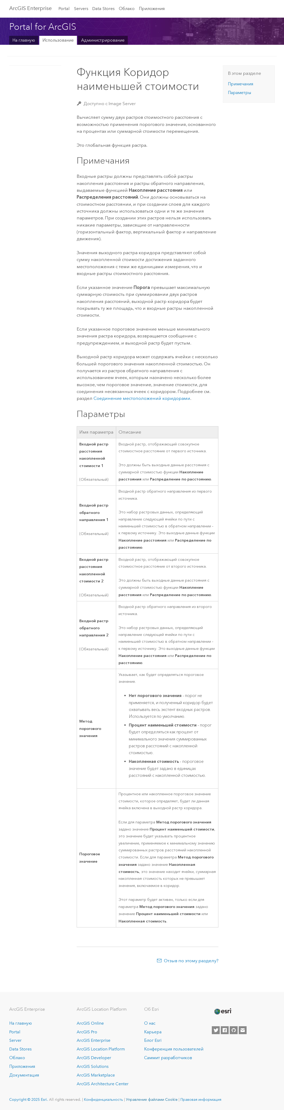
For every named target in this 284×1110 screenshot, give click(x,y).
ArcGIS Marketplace (96, 1075)
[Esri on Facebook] (225, 1030)
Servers (81, 8)
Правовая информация (200, 1099)
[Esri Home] (222, 1011)
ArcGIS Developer (94, 1057)
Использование (58, 40)
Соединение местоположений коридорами (142, 398)
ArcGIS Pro (87, 1031)
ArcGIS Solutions (93, 1066)
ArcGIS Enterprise (30, 8)
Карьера (152, 1031)
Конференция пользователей (173, 1049)
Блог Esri (152, 1040)
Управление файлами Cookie (152, 1099)
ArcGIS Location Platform (101, 1049)
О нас (149, 1023)
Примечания (240, 83)
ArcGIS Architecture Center (103, 1083)
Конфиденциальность (103, 1099)
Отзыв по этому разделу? (191, 960)
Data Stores (103, 8)
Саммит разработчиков (168, 1057)
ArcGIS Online (90, 1023)
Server (15, 1040)
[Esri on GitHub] (234, 1030)
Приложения (152, 8)
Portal (64, 8)
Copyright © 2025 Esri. (28, 1099)
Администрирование (103, 40)
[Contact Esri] (243, 1030)
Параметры (239, 92)
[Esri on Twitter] (216, 1030)
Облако (127, 8)
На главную (23, 40)
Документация (24, 1075)
